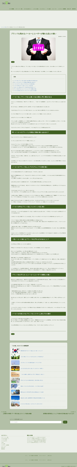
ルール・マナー (3, 446)
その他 (2, 442)
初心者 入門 (3, 447)
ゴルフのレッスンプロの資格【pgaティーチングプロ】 (26, 362)
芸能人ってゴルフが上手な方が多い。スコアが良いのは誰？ (27, 386)
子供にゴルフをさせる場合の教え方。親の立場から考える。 (27, 380)
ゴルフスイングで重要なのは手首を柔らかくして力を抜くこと (36, 438)
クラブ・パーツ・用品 (4, 437)
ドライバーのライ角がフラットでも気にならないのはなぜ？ (36, 437)
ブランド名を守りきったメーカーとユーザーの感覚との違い (25, 88)
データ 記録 (3, 443)
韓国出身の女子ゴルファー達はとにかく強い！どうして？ (27, 350)
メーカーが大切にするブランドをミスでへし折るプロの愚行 (25, 90)
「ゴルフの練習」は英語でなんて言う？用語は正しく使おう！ (28, 374)
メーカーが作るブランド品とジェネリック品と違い (23, 85)
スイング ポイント (4, 441)
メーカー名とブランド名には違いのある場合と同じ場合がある (25, 80)
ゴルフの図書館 (67, 466)
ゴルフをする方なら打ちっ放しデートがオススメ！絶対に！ (27, 368)
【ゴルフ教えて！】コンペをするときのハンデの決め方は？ (27, 356)
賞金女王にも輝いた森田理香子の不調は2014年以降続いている (28, 398)
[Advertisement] (38, 18)
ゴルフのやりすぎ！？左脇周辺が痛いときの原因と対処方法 (36, 441)
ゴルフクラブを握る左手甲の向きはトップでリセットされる (36, 442)
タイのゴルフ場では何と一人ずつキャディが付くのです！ (27, 404)
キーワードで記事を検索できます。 (16, 419)
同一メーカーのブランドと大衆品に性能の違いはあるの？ (25, 82)
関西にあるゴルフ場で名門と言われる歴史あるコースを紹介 (27, 392)
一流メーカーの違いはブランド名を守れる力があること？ (25, 87)
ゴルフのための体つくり (5, 438)
